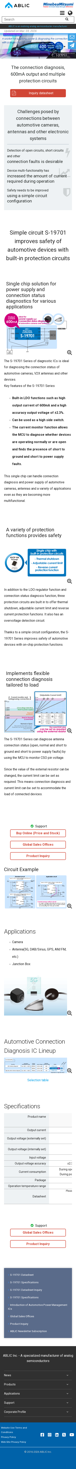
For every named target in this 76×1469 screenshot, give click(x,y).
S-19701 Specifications (23, 1282)
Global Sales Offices (21, 1316)
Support (37, 1403)
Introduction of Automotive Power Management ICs (37, 1306)
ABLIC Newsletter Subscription (27, 1331)
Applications (37, 1393)
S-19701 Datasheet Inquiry (25, 1289)
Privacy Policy (8, 1437)
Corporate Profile (37, 1412)
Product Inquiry (18, 1323)
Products (37, 1384)
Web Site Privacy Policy (13, 1442)
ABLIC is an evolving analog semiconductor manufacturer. (38, 26)
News (37, 1375)
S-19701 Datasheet (21, 1274)
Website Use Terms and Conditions (14, 1430)
